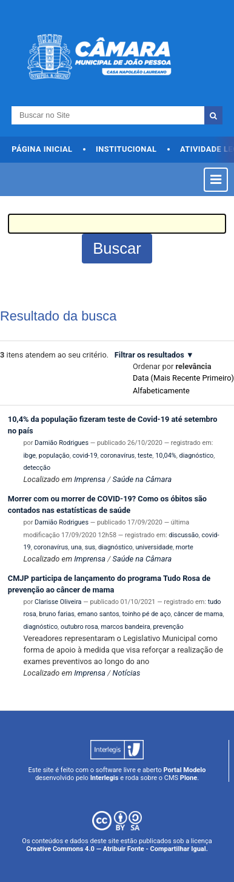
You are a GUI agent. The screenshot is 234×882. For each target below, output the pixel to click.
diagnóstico (196, 456)
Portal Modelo (185, 770)
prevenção (168, 627)
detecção (36, 468)
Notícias (127, 672)
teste (145, 456)
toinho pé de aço (146, 614)
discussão (183, 535)
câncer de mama (197, 614)
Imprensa (89, 479)
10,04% (165, 456)
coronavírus (117, 456)
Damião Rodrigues (62, 443)
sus (90, 547)
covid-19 (84, 456)
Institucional (126, 149)
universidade (154, 547)
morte (184, 547)
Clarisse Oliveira (58, 602)
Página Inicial (42, 149)
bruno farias (57, 614)
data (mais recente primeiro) (183, 377)
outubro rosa (79, 627)
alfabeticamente (161, 390)
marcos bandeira (125, 627)
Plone (188, 778)
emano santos (98, 614)
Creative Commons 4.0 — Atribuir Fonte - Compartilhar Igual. (117, 849)
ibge (29, 456)
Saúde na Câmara (142, 479)
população (54, 456)
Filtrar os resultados (149, 354)
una (76, 547)
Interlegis (104, 778)
